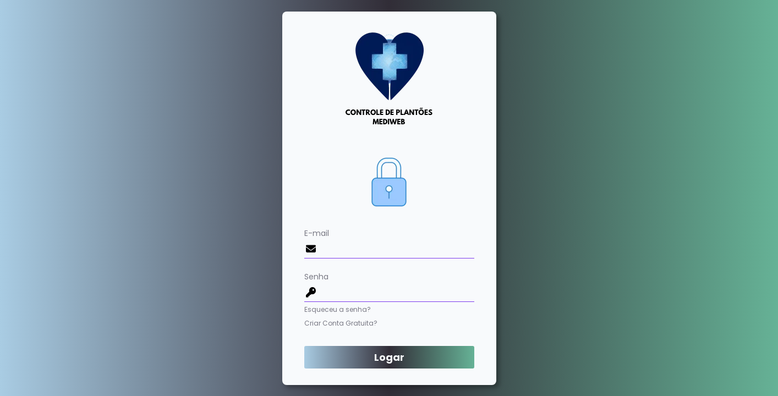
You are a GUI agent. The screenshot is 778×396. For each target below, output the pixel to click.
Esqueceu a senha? (337, 309)
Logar (389, 357)
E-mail (389, 243)
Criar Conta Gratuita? (340, 323)
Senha (389, 286)
